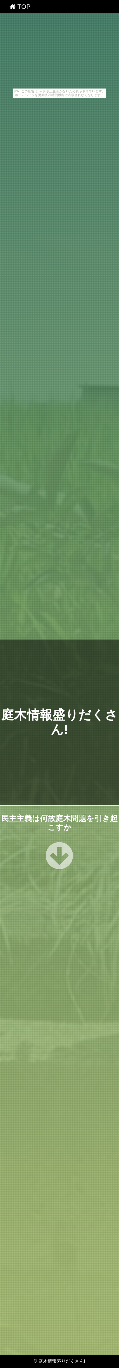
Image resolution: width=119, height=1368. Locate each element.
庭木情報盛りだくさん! (61, 1361)
